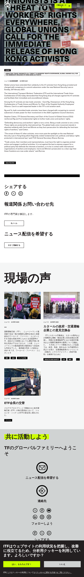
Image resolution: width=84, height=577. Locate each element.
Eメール (14, 223)
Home (7, 70)
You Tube (49, 510)
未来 (13, 358)
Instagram (42, 517)
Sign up (42, 469)
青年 (7, 358)
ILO (64, 359)
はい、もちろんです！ (22, 564)
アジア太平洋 (22, 358)
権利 (70, 359)
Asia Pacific (10, 163)
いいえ (62, 564)
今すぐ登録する (14, 245)
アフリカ (8, 420)
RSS (49, 517)
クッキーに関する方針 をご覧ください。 (54, 572)
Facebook (42, 510)
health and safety (52, 359)
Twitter (35, 510)
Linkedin (35, 517)
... (77, 359)
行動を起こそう (61, 6)
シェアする (15, 186)
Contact (42, 492)
